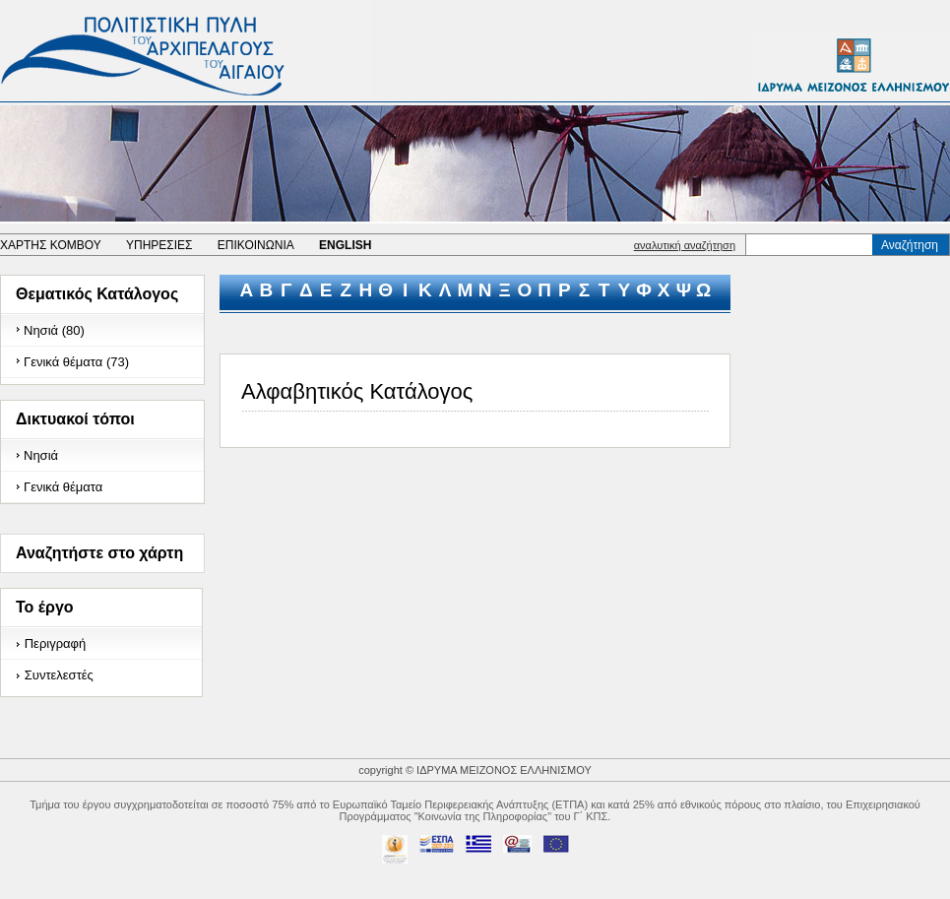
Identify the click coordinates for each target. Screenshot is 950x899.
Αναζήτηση (909, 245)
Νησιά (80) (54, 330)
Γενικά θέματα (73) (76, 361)
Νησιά (41, 455)
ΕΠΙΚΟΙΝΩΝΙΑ (256, 245)
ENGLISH (345, 245)
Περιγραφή (56, 643)
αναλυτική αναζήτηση (684, 245)
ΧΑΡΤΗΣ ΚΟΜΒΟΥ (50, 245)
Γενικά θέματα (63, 487)
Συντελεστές (59, 675)
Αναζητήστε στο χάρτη (99, 553)
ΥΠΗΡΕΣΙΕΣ (159, 245)
